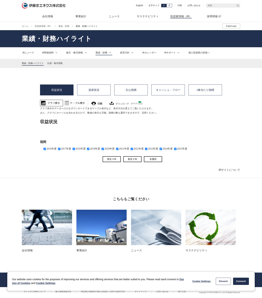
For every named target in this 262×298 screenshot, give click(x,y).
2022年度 (139, 148)
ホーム (25, 26)
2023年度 (153, 148)
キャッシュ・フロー (168, 89)
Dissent (223, 281)
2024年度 (167, 148)
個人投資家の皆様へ (199, 52)
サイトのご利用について (33, 291)
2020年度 (109, 148)
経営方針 (127, 52)
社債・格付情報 (55, 63)
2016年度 (51, 148)
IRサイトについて (229, 170)
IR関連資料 (50, 52)
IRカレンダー (149, 52)
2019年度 (95, 148)
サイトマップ (128, 291)
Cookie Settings (45, 283)
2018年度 (81, 148)
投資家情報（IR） (43, 26)
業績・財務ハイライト (33, 63)
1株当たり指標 (205, 89)
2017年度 (66, 148)
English (139, 5)
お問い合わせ (194, 5)
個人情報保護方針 (58, 291)
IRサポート (172, 52)
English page (231, 26)
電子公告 (162, 291)
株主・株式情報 (77, 52)
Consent (241, 281)
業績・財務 (63, 26)
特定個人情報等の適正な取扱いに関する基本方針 (94, 291)
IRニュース (28, 52)
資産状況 (93, 89)
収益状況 (56, 89)
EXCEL (135, 103)
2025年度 (182, 148)
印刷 (180, 5)
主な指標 (131, 89)
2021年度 (124, 148)
